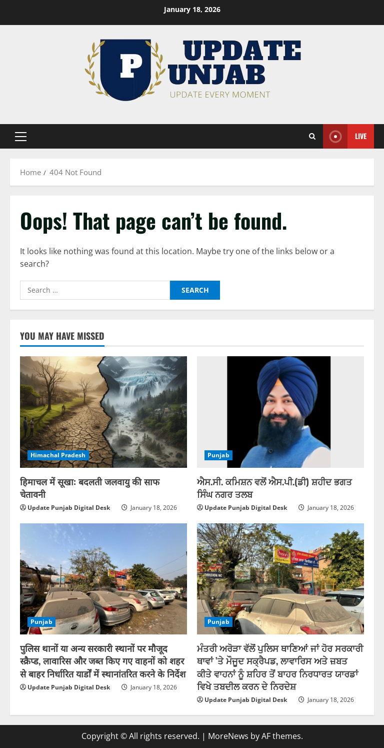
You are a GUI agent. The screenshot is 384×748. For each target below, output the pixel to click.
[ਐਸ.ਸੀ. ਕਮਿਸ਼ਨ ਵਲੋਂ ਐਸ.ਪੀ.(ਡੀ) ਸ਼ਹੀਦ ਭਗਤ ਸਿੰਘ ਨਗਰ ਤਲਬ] (280, 412)
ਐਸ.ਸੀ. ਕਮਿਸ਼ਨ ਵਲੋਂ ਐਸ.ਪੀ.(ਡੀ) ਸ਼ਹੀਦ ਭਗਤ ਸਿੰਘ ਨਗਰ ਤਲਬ (274, 487)
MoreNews (228, 735)
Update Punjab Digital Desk (69, 507)
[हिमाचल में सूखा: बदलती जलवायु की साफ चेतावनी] (103, 412)
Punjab (219, 455)
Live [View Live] (344, 136)
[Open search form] (312, 136)
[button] (21, 136)
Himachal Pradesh (58, 455)
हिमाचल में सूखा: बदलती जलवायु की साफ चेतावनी (90, 487)
